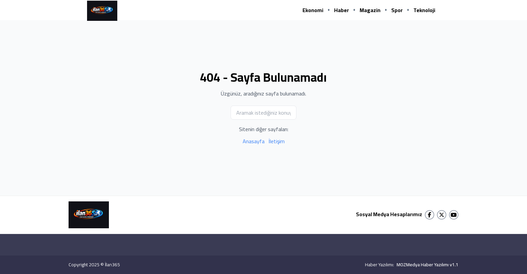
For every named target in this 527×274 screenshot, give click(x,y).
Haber (341, 10)
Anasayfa (254, 141)
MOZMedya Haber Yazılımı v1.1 (427, 264)
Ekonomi (312, 10)
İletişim (277, 141)
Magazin (370, 10)
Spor (397, 10)
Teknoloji (424, 10)
